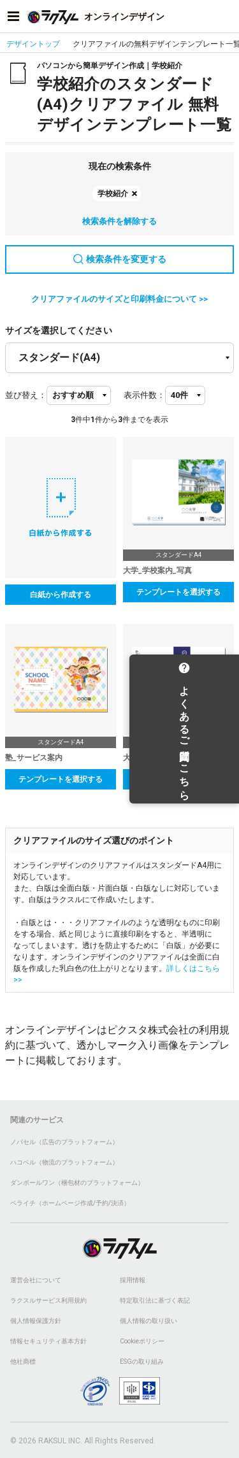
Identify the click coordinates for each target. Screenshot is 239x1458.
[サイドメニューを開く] (13, 16)
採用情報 (132, 1280)
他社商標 (23, 1361)
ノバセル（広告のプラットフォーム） (64, 1141)
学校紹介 (113, 193)
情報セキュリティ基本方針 (48, 1341)
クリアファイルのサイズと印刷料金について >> (119, 299)
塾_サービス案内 (33, 757)
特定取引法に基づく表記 (155, 1300)
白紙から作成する (60, 594)
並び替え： (26, 395)
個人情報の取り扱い (148, 1320)
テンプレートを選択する (178, 592)
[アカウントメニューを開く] (225, 16)
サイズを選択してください (58, 330)
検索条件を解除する (119, 221)
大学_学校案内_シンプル (165, 757)
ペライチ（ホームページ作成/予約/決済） (70, 1203)
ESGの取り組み (142, 1361)
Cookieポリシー (142, 1341)
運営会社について (35, 1280)
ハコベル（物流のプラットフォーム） (64, 1162)
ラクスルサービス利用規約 (48, 1300)
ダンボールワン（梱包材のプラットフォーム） (77, 1182)
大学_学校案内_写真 (157, 570)
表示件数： (144, 395)
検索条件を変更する (119, 259)
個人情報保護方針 (35, 1320)
